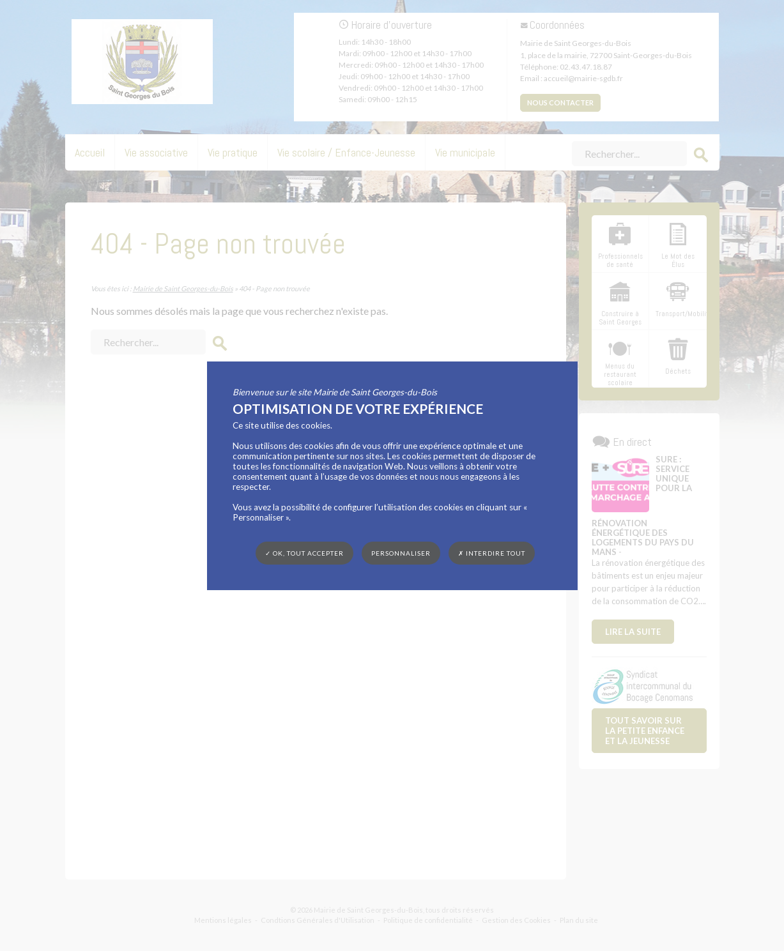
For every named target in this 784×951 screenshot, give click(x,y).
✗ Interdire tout (491, 553)
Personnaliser (401, 552)
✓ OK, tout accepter (304, 552)
